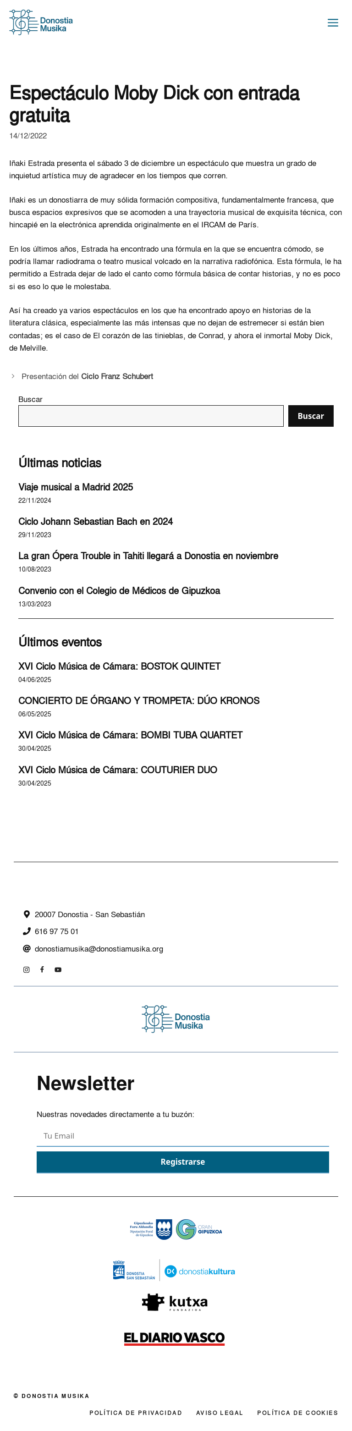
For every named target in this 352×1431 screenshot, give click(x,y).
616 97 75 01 (57, 931)
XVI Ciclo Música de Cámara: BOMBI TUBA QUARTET (130, 734)
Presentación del (87, 376)
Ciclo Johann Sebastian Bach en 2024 (95, 521)
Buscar (30, 399)
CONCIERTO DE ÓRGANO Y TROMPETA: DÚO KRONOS (138, 700)
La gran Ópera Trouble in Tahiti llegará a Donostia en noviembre (148, 555)
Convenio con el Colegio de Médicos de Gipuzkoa (119, 590)
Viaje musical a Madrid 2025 (75, 486)
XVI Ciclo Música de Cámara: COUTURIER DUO (117, 769)
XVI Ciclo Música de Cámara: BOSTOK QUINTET (119, 666)
